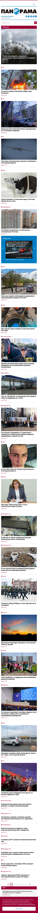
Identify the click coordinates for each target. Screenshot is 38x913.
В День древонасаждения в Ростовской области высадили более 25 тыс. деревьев (18, 679)
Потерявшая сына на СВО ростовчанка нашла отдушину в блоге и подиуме (17, 540)
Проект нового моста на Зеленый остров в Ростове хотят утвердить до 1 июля (16, 725)
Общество (5, 412)
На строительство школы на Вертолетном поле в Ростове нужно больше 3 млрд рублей (18, 664)
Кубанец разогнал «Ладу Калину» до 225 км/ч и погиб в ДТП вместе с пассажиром (18, 832)
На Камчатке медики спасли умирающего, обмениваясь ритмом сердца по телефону (15, 799)
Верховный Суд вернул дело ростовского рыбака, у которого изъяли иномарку (18, 556)
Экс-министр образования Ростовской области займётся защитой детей (17, 601)
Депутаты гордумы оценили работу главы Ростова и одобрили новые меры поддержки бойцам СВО (17, 617)
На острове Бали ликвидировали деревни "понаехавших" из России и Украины (14, 747)
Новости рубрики (7, 545)
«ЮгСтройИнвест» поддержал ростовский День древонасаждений (17, 710)
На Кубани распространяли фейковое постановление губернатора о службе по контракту (18, 844)
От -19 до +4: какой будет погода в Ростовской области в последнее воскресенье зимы (18, 894)
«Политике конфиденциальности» (26, 904)
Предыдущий (8, 533)
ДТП (4, 266)
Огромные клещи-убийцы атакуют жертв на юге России (17, 867)
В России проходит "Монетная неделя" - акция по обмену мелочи (17, 818)
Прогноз (5, 389)
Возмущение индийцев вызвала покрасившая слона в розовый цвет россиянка (19, 753)
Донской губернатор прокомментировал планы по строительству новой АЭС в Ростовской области (18, 586)
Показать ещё (5, 780)
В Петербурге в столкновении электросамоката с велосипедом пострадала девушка (17, 787)
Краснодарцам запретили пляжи (12, 861)
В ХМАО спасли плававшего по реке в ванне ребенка (18, 823)
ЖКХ (4, 170)
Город (4, 376)
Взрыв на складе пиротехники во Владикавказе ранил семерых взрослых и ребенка (19, 793)
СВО (4, 329)
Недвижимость (7, 207)
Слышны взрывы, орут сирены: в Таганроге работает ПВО (18, 888)
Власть (4, 341)
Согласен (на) (19, 908)
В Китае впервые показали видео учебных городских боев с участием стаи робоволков (18, 759)
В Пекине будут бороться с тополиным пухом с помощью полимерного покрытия (16, 741)
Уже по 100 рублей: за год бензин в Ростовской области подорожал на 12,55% (17, 632)
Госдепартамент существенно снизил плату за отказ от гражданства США (18, 777)
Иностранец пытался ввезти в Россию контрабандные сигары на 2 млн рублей (14, 805)
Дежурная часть (7, 354)
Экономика (6, 304)
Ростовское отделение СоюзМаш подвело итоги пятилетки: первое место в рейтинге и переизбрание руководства (18, 649)
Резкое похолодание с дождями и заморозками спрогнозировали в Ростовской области (18, 58)
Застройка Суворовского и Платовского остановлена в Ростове (15, 570)
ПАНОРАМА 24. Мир (8, 738)
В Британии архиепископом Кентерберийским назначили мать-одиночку (16, 765)
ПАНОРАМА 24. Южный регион (10, 829)
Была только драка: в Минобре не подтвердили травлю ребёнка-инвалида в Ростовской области (18, 694)
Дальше (30, 533)
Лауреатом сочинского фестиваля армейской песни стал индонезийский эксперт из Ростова (18, 838)
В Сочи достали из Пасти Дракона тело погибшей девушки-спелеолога (17, 850)
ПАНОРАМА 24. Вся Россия (9, 784)
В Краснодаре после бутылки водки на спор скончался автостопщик (19, 856)
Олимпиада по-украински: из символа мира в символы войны (19, 771)
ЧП (3, 67)
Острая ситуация (7, 291)
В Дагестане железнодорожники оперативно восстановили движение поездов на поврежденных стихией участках (18, 812)
